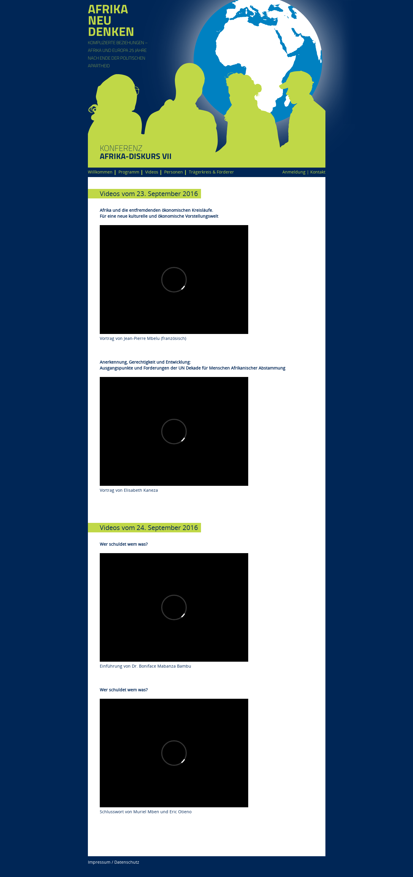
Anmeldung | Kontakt (303, 172)
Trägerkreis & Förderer (211, 172)
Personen (173, 172)
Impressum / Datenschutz (113, 862)
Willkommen (100, 172)
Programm (128, 172)
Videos (151, 172)
